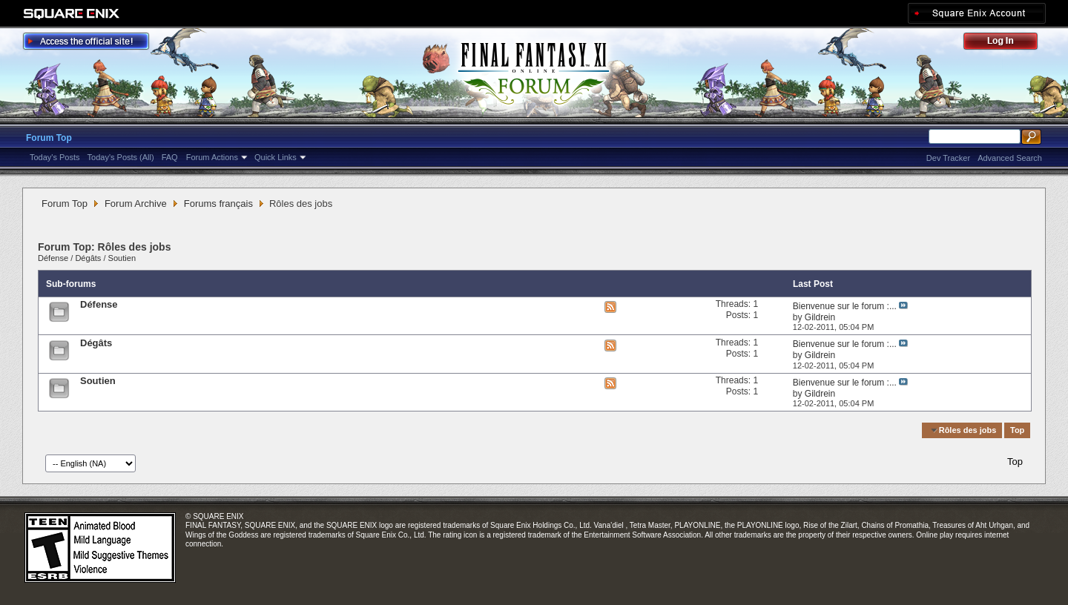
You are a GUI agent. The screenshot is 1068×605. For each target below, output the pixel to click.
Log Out (1008, 43)
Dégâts (88, 258)
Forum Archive (136, 203)
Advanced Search (1010, 157)
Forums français (218, 203)
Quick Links (275, 157)
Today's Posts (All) (121, 157)
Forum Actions (212, 157)
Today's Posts (55, 157)
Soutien (122, 258)
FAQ (170, 157)
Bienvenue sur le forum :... (845, 306)
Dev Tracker (948, 157)
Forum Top (49, 138)
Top (1017, 430)
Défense (53, 258)
